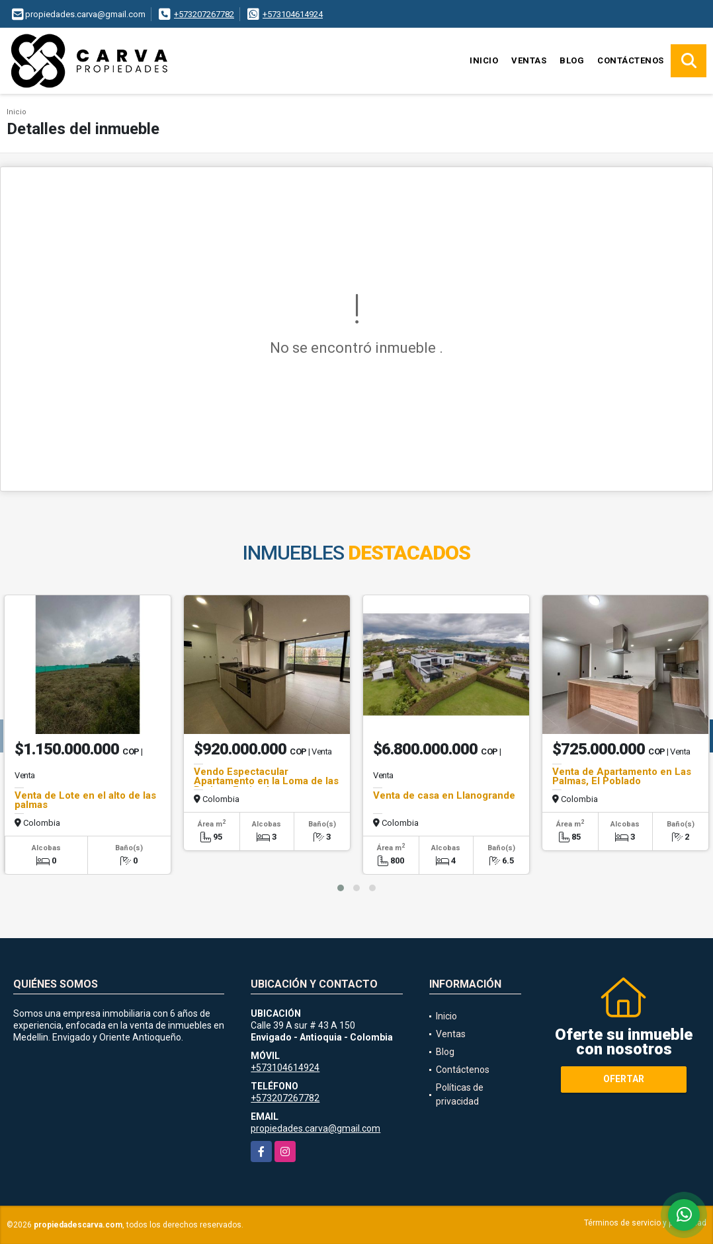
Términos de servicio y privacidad (645, 1222)
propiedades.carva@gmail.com (315, 1128)
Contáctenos (630, 60)
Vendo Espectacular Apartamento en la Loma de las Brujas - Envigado (266, 781)
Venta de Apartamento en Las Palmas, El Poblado (621, 776)
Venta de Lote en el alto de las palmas (85, 800)
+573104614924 (293, 14)
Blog (572, 60)
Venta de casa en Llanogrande (444, 795)
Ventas (528, 60)
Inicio (484, 60)
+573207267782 (204, 14)
